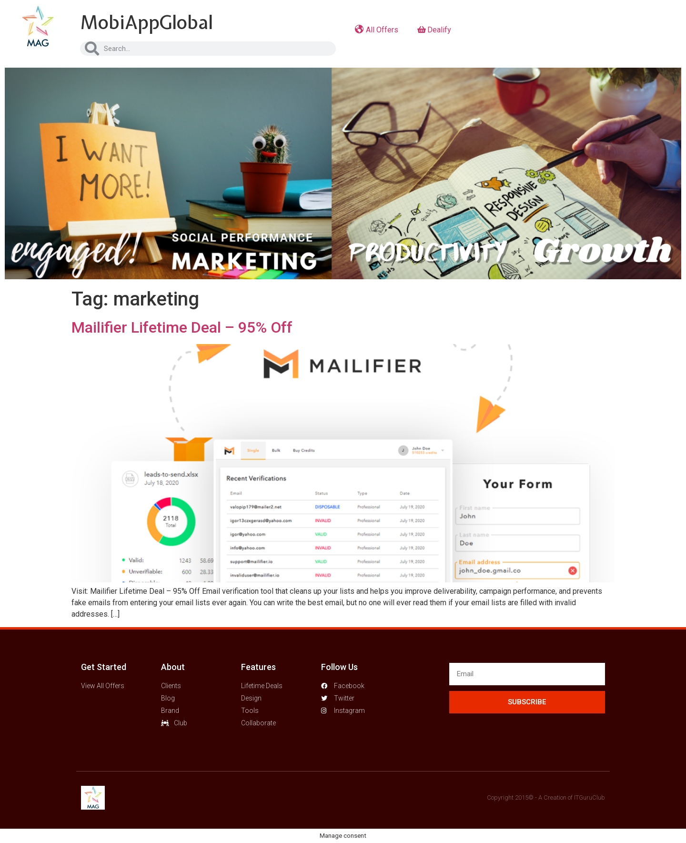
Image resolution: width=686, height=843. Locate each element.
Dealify (434, 29)
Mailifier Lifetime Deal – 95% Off (182, 327)
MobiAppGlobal (146, 22)
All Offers (376, 30)
